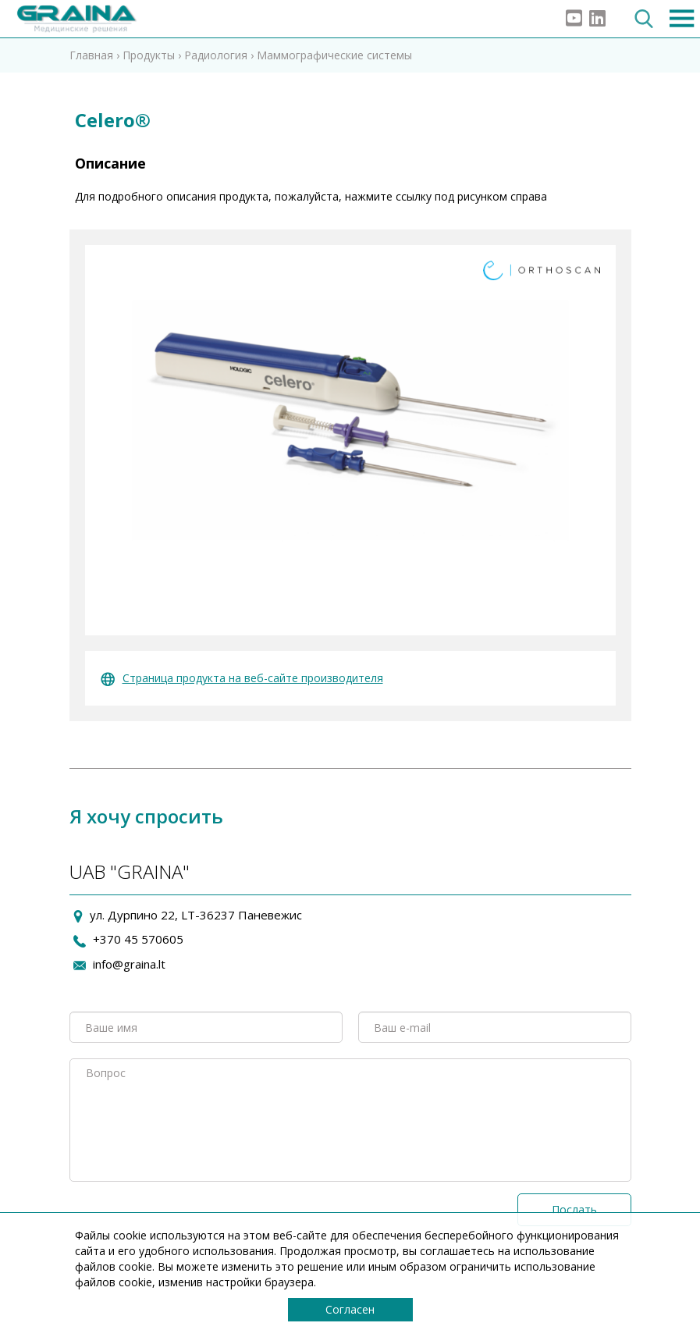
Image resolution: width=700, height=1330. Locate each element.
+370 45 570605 (138, 939)
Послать (574, 1209)
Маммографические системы (334, 55)
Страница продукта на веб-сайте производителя (242, 677)
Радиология (215, 55)
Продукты (149, 55)
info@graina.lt (129, 964)
